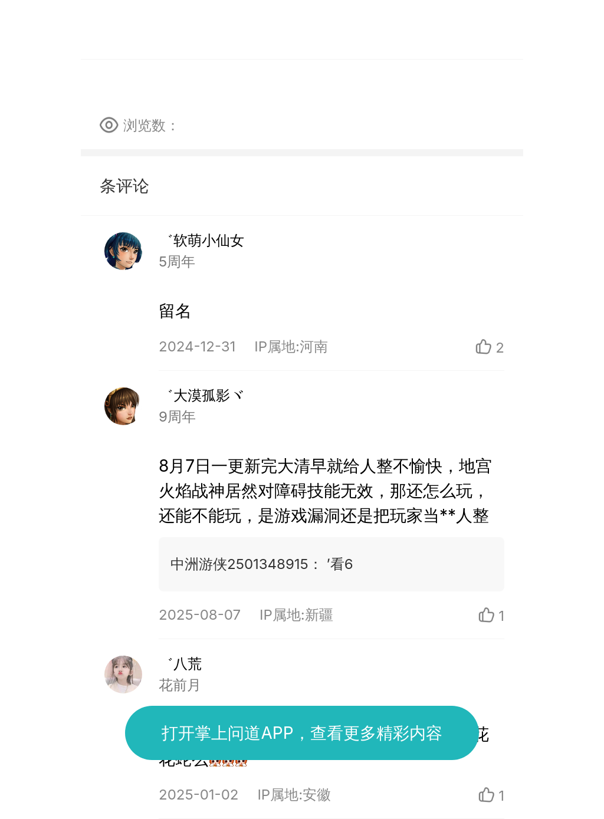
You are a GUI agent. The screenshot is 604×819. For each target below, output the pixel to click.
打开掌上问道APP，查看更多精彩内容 (302, 733)
